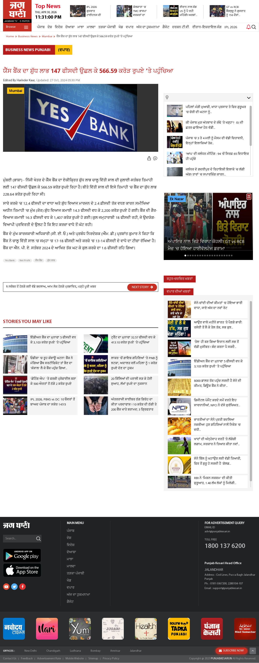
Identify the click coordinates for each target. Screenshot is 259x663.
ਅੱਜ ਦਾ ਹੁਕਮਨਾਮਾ (148, 27)
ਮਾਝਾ (80, 27)
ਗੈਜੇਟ (165, 27)
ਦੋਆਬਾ (70, 27)
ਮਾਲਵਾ (91, 27)
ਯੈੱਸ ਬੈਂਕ (38, 260)
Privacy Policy (111, 658)
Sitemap (93, 658)
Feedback (27, 658)
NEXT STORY (142, 287)
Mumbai (15, 91)
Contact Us (9, 658)
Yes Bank (10, 260)
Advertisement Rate (49, 658)
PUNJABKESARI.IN (221, 658)
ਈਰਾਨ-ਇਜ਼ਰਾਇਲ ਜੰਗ (207, 27)
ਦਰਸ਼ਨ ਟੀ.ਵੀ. (181, 27)
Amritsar (115, 651)
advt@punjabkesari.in (217, 531)
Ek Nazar (177, 199)
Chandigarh (53, 651)
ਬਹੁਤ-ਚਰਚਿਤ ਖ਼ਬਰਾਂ (180, 279)
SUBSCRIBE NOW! (231, 650)
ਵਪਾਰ (130, 27)
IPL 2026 (230, 27)
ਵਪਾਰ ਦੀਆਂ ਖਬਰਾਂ (178, 291)
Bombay (96, 651)
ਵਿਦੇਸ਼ (59, 27)
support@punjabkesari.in (227, 588)
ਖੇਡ (121, 27)
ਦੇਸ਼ (50, 27)
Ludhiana (75, 651)
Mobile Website (75, 658)
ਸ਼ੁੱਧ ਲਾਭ (51, 260)
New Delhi (30, 651)
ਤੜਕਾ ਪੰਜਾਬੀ (107, 27)
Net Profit (25, 260)
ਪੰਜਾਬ (41, 27)
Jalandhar (135, 651)
